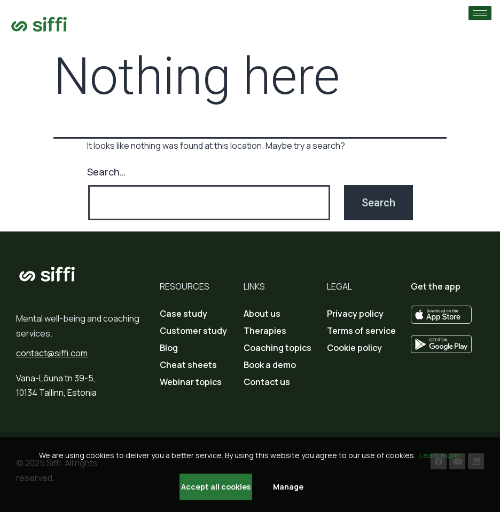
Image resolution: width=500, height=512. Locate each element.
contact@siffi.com (52, 353)
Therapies (265, 331)
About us (262, 313)
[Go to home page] (39, 24)
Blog (169, 348)
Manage (288, 487)
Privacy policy (355, 313)
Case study (183, 313)
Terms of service (361, 331)
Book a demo (270, 365)
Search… (106, 171)
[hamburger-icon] (480, 13)
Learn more (439, 455)
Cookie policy (354, 348)
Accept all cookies (216, 487)
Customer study (193, 331)
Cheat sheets (188, 365)
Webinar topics (191, 382)
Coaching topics (277, 348)
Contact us (267, 382)
